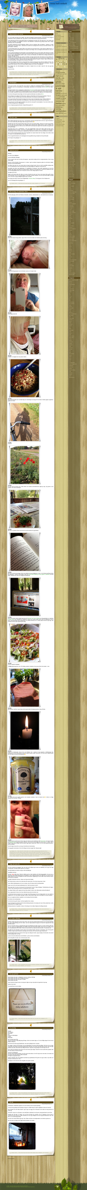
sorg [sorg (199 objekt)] (62, 101)
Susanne (70, 264)
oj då (70, 334)
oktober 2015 (71, 74)
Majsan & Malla (72, 236)
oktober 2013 (71, 109)
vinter (70, 371)
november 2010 (72, 161)
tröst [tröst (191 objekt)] (60, 105)
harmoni (23, 73)
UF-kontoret (31, 90)
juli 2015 (70, 78)
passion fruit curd (27, 853)
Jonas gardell (71, 222)
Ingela (70, 217)
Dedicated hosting (23, 1186)
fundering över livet (16, 73)
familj (22, 1018)
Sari (70, 258)
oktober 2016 (71, 64)
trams (70, 359)
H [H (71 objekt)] (61, 82)
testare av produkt (43, 854)
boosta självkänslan (24, 1092)
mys (20, 853)
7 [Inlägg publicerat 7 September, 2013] (64, 61)
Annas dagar (71, 186)
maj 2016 (71, 65)
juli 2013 (70, 114)
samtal (70, 340)
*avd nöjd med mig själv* (73, 279)
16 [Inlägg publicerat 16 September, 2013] (56, 63)
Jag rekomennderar (72, 313)
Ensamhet (58, 39)
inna (51, 35)
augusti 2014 (71, 95)
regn (16, 1094)
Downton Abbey (31, 178)
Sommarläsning (73, 42)
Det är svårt (58, 38)
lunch (42, 852)
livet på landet (38, 852)
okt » (65, 66)
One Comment (36, 74)
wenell (40, 109)
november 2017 (72, 61)
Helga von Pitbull (72, 212)
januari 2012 (71, 140)
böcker (70, 285)
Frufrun (70, 209)
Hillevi (70, 215)
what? (70, 375)
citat (70, 287)
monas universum (46, 852)
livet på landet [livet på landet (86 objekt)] (64, 93)
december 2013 (72, 106)
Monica (70, 249)
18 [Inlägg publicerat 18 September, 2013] (59, 63)
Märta (70, 252)
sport (70, 352)
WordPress (26, 1185)
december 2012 (72, 124)
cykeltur (32, 851)
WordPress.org (59, 122)
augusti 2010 (71, 165)
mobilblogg (71, 330)
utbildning (32, 109)
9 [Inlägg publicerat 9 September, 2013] (56, 62)
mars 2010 (71, 173)
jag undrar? (71, 315)
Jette (70, 221)
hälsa (22, 183)
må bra (35, 73)
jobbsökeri (38, 964)
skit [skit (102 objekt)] (61, 98)
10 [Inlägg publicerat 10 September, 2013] (58, 62)
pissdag (48, 1092)
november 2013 (72, 108)
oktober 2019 (71, 59)
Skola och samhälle (72, 259)
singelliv (70, 343)
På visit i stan (13, 117)
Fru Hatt (70, 208)
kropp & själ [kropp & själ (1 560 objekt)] (60, 87)
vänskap (70, 372)
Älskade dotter (72, 274)
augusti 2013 (71, 112)
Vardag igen (58, 35)
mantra (70, 325)
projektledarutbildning (13, 109)
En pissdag (13, 1028)
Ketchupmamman (72, 228)
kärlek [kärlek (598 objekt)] (58, 93)
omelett (22, 853)
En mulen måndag (15, 918)
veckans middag (72, 369)
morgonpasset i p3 (13, 853)
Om (70, 33)
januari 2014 (71, 105)
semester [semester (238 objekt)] (62, 97)
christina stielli (26, 851)
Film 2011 (72, 37)
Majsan (70, 234)
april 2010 (71, 171)
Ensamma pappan (72, 203)
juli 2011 (70, 149)
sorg (33, 140)
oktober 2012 (71, 127)
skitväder (71, 344)
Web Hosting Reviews (60, 124)
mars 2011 (71, 155)
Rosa (70, 255)
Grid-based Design (59, 125)
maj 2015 (71, 81)
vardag (26, 74)
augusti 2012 (71, 130)
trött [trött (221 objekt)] (62, 105)
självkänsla (44, 853)
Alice (70, 181)
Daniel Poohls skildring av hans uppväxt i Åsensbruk (39, 574)
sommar (70, 349)
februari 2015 (71, 86)
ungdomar (28, 109)
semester (71, 341)
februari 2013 (71, 121)
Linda (70, 233)
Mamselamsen (72, 237)
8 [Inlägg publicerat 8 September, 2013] (66, 61)
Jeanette (70, 218)
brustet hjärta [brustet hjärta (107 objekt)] (59, 74)
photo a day (71, 337)
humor (70, 309)
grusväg (23, 852)
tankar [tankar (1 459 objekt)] (59, 103)
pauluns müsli (32, 853)
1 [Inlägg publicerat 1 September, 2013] (66, 60)
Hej (57, 33)
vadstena (48, 854)
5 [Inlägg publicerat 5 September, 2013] (61, 61)
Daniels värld (71, 197)
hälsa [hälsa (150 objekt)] (63, 83)
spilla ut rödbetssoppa (25, 854)
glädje (21, 73)
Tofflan (57, 46)
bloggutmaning (72, 284)
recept (70, 338)
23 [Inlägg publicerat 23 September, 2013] (56, 64)
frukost (18, 852)
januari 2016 (71, 71)
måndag (38, 73)
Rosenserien (43, 841)
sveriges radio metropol (34, 854)
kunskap (70, 319)
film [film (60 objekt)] (61, 78)
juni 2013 (71, 115)
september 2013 (72, 111)
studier (70, 355)
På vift (11, 1102)
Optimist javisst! (14, 150)
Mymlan (70, 250)
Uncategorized (72, 362)
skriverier (71, 347)
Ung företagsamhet (23, 109)
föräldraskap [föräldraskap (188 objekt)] (59, 80)
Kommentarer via (60, 121)
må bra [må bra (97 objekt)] (57, 96)
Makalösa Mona (12, 842)
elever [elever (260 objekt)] (61, 76)
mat (70, 327)
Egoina (70, 202)
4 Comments (28, 965)
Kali (70, 224)
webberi (70, 374)
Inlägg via (59, 119)
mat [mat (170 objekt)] (62, 95)
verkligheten (30, 74)
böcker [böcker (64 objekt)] (63, 74)
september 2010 (72, 164)
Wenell (46, 86)
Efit (69, 35)
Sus (70, 262)
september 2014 (72, 93)
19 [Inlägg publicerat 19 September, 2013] (61, 63)
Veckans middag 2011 (74, 48)
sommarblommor (18, 854)
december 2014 (72, 89)
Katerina (70, 227)
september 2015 (72, 75)
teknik (70, 358)
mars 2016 (71, 68)
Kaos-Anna (71, 225)
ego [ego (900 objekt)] (57, 76)
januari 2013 (71, 123)
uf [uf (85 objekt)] (64, 105)
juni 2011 (71, 151)
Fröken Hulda (71, 211)
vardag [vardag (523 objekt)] (58, 109)
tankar (21, 74)
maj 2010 (71, 170)
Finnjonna (71, 205)
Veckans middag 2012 (74, 46)
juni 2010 (71, 168)
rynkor (41, 853)
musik (70, 331)
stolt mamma (71, 353)
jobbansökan (30, 73)
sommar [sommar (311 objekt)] (58, 101)
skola (70, 346)
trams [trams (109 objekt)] (57, 105)
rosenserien (37, 853)
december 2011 (72, 142)
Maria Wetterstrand (72, 240)
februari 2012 (71, 139)
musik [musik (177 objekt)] (65, 95)
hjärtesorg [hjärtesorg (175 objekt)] (58, 83)
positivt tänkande (13, 1094)
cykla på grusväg (37, 851)
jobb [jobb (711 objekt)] (57, 86)
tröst (39, 1018)
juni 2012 (71, 133)
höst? (26, 73)
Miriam (70, 246)
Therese (70, 268)
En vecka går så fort (60, 36)
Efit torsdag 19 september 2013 (18, 191)
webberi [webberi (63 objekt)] (65, 113)
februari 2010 (71, 174)
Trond (70, 271)
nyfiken (70, 333)
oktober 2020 (71, 53)
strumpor (14, 74)
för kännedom (71, 303)
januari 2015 (71, 87)
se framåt (23, 1094)
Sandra (70, 256)
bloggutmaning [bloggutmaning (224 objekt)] (60, 72)
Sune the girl (71, 261)
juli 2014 (70, 96)
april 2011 (71, 154)
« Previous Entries (11, 1158)
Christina (70, 196)
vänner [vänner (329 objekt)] (61, 113)
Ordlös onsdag (72, 43)
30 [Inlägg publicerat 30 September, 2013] (56, 65)
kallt (33, 73)
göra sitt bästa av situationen (31, 964)
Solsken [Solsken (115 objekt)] (63, 99)
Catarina (70, 194)
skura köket (48, 853)
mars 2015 (71, 84)
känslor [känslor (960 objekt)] (59, 91)
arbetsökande (23, 964)
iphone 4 (70, 312)
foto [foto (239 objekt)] (63, 78)
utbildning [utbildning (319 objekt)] (59, 107)
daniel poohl (42, 851)
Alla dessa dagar (72, 183)
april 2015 (71, 83)
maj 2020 (71, 58)
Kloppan (70, 230)
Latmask (70, 324)
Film (70, 36)
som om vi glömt (12, 854)
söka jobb (17, 74)
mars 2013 (71, 120)
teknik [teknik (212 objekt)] (64, 103)
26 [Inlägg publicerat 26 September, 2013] (61, 64)
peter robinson (42, 73)
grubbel (70, 306)
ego (70, 294)
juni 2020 (71, 56)
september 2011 (72, 146)
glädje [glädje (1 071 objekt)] (58, 82)
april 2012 (71, 136)
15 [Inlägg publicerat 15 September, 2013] (66, 62)
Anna (70, 184)
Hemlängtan (13, 82)
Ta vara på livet (14, 974)
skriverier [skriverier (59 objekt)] (57, 99)
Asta (70, 187)
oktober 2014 (71, 92)
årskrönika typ (71, 377)
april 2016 (71, 67)
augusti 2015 (71, 77)
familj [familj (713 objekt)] (58, 78)
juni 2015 (71, 80)
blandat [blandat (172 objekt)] (58, 71)
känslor (45, 964)
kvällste (34, 852)
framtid (31, 1092)
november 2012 (72, 126)
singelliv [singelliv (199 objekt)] (58, 98)
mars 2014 (71, 102)
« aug (58, 66)
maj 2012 (71, 134)
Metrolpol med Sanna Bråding (33, 618)
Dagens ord (71, 288)
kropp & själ (27, 140)
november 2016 (72, 62)
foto (16, 852)
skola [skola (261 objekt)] (64, 98)
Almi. (43, 94)
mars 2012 (71, 137)
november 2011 (72, 143)
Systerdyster (71, 265)
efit (15, 851)
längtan (31, 140)
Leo (70, 231)
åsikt (21, 910)
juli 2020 (70, 55)
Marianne (71, 242)
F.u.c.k (70, 296)
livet (33, 1018)
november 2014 (72, 90)
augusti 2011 (71, 148)
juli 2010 (70, 167)
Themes (70, 267)
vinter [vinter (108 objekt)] (57, 113)
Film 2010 (72, 39)
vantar (23, 74)
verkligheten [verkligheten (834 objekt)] (61, 111)
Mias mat (71, 243)
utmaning (71, 366)
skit (29, 1094)
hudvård (27, 852)
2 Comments (43, 183)
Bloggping (71, 190)
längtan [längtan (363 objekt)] (58, 95)
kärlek (48, 964)
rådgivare (19, 1094)
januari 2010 (71, 176)
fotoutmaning (71, 302)
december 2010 (72, 159)
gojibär (21, 852)
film (69, 299)
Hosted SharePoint (31, 1186)
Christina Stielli (11, 619)
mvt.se (18, 853)
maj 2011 (71, 152)
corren (30, 851)
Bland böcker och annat (16, 34)
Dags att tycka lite (15, 864)
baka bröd (21, 851)
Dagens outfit (71, 290)
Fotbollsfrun (71, 206)
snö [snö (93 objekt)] (60, 99)
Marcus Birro (71, 239)
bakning (70, 281)
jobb (24, 140)
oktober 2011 (71, 145)
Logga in (58, 118)
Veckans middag (72, 45)
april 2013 (71, 118)
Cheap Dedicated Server (15, 1186)
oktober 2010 (71, 162)
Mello (70, 328)
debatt (70, 291)
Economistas (71, 199)
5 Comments (45, 109)
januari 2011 (71, 158)
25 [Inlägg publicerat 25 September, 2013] (59, 64)
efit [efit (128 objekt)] (65, 74)
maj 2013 (71, 117)
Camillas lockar (72, 193)
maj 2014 (71, 99)
